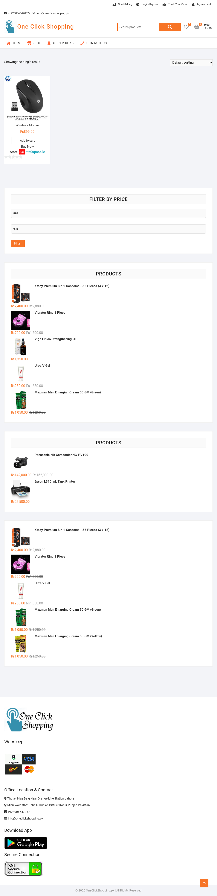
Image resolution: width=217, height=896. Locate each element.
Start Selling (122, 4)
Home (14, 43)
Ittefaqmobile (35, 152)
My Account (201, 4)
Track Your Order (175, 4)
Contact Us (93, 43)
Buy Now (27, 146)
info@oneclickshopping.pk (50, 13)
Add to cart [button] (27, 140)
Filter (17, 243)
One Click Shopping (45, 26)
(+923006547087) (17, 13)
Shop (35, 43)
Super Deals (61, 43)
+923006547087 (17, 811)
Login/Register (147, 4)
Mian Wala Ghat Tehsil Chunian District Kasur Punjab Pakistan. (47, 805)
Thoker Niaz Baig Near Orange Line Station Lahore (39, 798)
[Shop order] (191, 62)
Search (170, 27)
